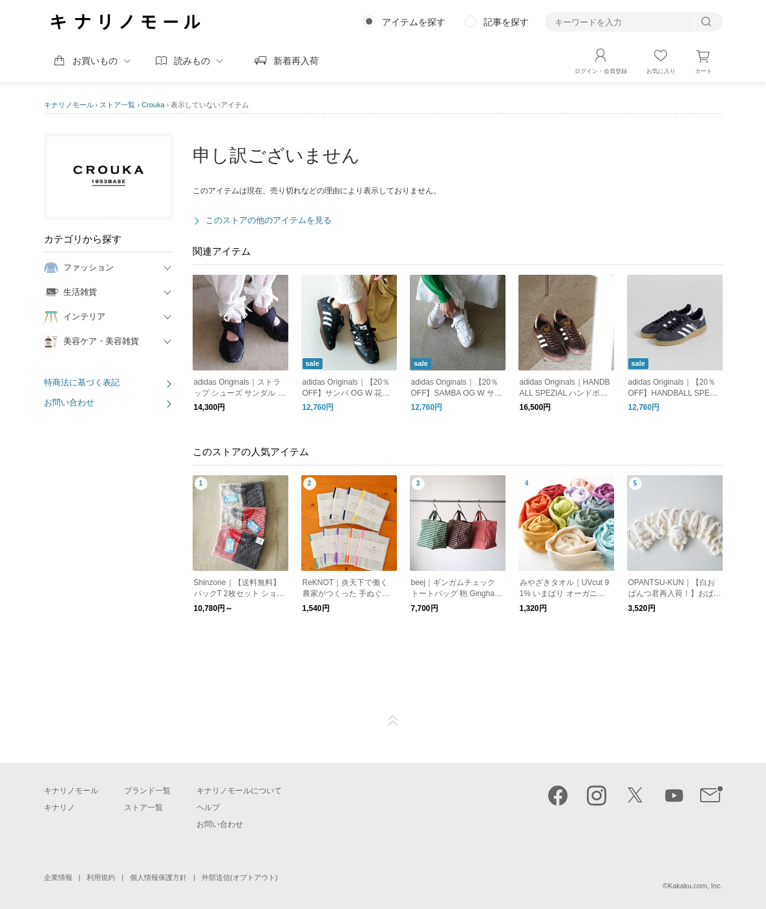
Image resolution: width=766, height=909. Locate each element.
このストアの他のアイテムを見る (269, 220)
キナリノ (59, 807)
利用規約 (101, 877)
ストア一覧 (117, 105)
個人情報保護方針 (158, 877)
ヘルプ (208, 807)
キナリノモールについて (239, 790)
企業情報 (58, 877)
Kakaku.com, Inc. (695, 886)
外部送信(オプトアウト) (239, 877)
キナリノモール (69, 105)
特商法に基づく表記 (82, 382)
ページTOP (393, 721)
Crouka (153, 105)
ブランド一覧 (147, 790)
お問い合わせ (69, 402)
